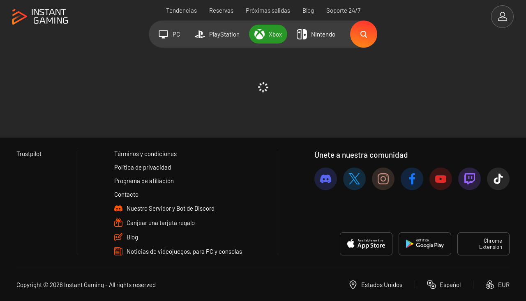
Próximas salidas (268, 10)
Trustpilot (29, 153)
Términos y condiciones (145, 153)
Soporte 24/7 (343, 10)
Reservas (221, 10)
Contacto (126, 194)
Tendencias (181, 10)
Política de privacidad (142, 167)
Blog (308, 10)
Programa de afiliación (144, 180)
